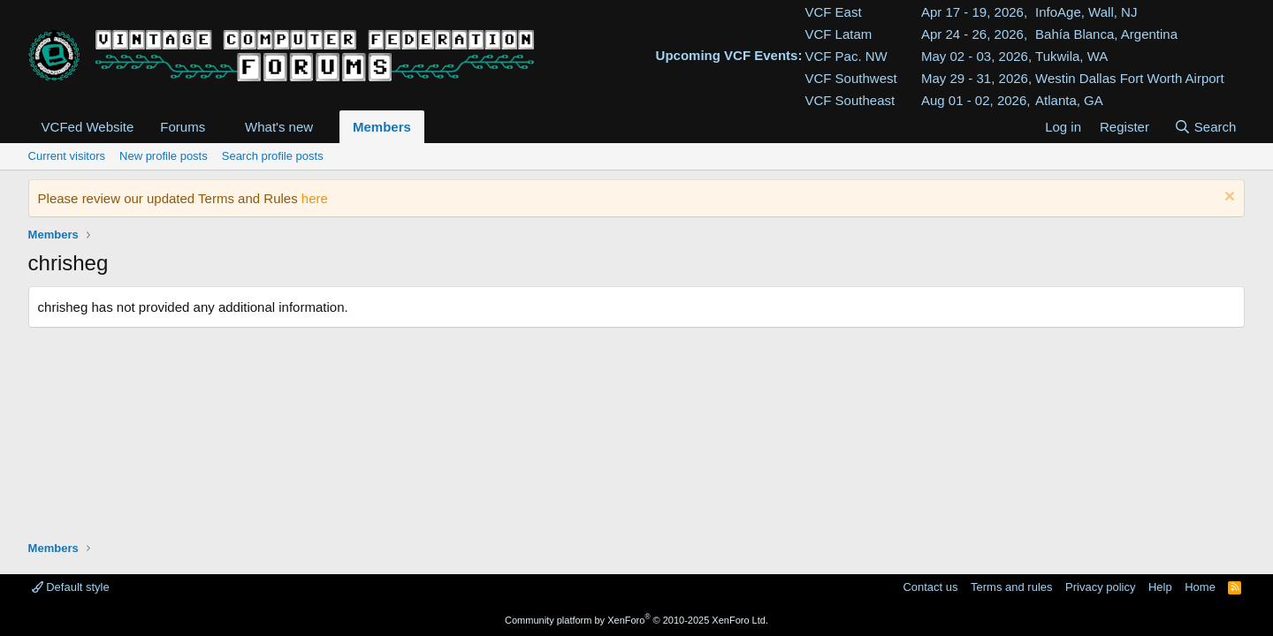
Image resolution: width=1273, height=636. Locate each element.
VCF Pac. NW (845, 56)
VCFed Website (88, 126)
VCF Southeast (849, 100)
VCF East (832, 11)
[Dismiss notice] (1227, 198)
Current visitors (66, 156)
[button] (219, 126)
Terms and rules (1011, 587)
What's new (279, 126)
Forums (182, 126)
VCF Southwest (850, 78)
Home (1200, 587)
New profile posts (163, 156)
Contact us (930, 587)
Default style (71, 587)
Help (1160, 587)
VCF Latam (838, 34)
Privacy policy (1100, 587)
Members (382, 126)
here (314, 198)
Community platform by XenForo (636, 620)
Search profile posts (273, 156)
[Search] (1204, 126)
